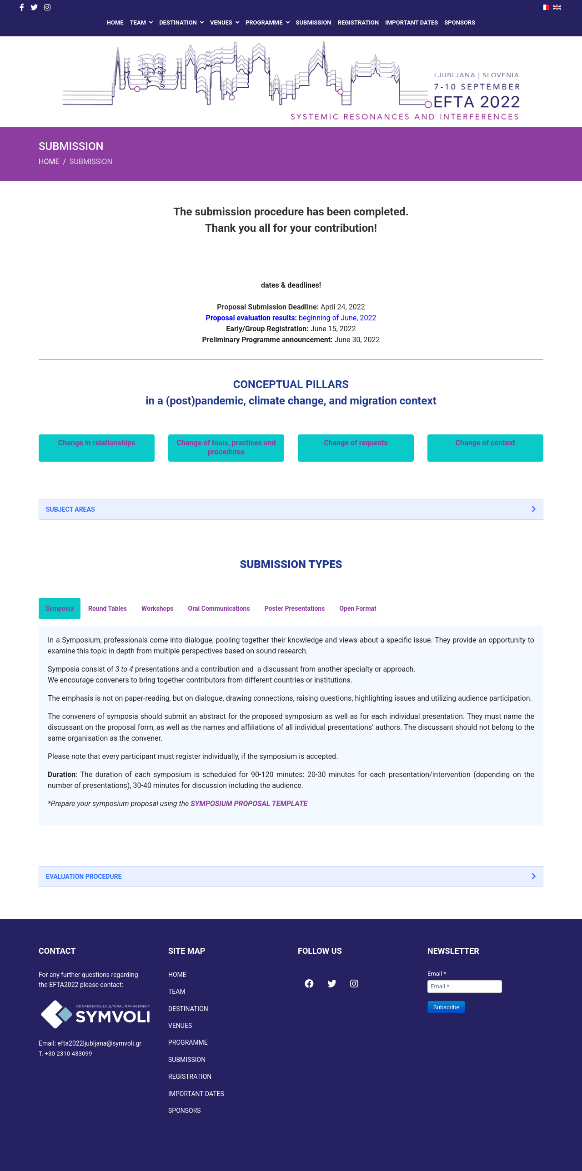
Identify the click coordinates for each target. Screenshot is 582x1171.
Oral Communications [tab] (219, 608)
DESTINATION (178, 22)
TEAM (138, 22)
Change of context (485, 443)
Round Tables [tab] (107, 608)
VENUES (221, 22)
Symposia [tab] (59, 608)
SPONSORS (459, 22)
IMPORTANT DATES (411, 22)
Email (436, 973)
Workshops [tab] (157, 608)
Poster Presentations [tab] (295, 608)
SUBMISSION (313, 22)
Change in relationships (96, 443)
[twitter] (34, 7)
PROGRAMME (264, 22)
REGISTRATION (358, 22)
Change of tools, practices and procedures (226, 447)
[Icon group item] (309, 979)
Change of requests (355, 443)
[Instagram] (47, 7)
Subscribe (446, 1007)
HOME (115, 22)
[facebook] (22, 7)
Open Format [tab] (357, 608)
